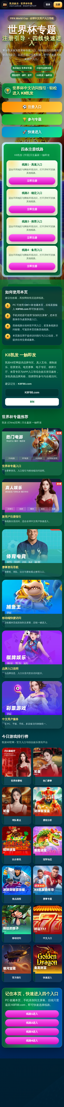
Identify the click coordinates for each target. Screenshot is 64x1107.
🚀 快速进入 (32, 132)
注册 (58, 4)
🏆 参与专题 (32, 119)
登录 (48, 4)
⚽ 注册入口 (32, 107)
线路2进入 (32, 1022)
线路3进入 (32, 1031)
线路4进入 (32, 1040)
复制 (32, 401)
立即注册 (32, 180)
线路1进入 (32, 1013)
